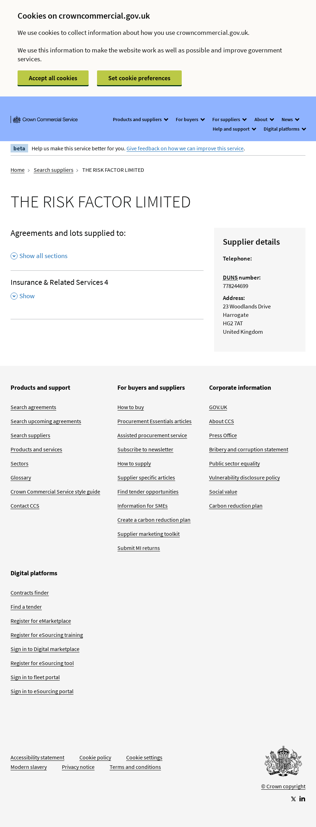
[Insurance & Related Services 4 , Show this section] (107, 291)
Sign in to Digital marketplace (45, 648)
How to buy (130, 407)
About (263, 119)
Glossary (21, 477)
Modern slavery (29, 766)
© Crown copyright (283, 786)
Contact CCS (25, 505)
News (290, 119)
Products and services (36, 449)
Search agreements (33, 407)
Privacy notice (78, 766)
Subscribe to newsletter (145, 449)
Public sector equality (234, 463)
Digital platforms (284, 129)
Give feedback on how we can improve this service (185, 148)
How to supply (134, 463)
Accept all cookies (53, 78)
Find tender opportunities (148, 491)
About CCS (221, 421)
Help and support (234, 129)
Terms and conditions (135, 766)
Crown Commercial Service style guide (55, 491)
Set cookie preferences (139, 78)
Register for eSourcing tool (42, 662)
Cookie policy (95, 757)
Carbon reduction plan (236, 505)
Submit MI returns (138, 547)
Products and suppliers (140, 119)
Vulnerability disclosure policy (244, 477)
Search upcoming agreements (46, 421)
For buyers (190, 119)
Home (18, 169)
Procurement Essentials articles (154, 421)
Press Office (223, 435)
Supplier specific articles (146, 477)
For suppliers (229, 119)
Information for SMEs (142, 505)
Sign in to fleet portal (35, 677)
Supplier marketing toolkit (148, 533)
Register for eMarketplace (41, 620)
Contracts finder (30, 592)
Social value (223, 491)
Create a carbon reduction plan (154, 519)
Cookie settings (144, 757)
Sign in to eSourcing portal (42, 691)
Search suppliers (53, 169)
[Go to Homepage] (283, 763)
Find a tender (26, 606)
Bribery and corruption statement (248, 449)
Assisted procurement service (152, 435)
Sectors (19, 463)
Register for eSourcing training (47, 634)
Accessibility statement (37, 757)
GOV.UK (218, 407)
